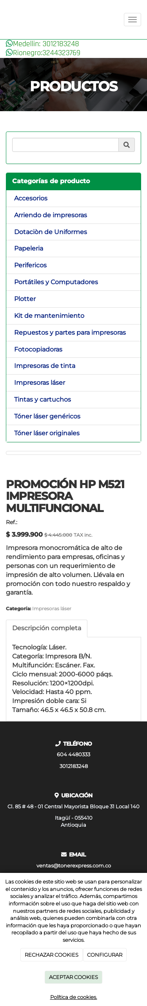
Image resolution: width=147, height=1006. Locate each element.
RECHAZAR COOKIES (51, 955)
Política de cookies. (73, 997)
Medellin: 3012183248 (46, 44)
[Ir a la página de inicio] (4, 19)
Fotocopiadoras (38, 349)
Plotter (25, 299)
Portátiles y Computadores (56, 282)
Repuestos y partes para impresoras (70, 332)
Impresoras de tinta (44, 366)
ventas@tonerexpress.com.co (73, 866)
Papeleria (28, 248)
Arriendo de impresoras (50, 215)
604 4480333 (73, 754)
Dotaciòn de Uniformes (50, 232)
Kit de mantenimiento (49, 315)
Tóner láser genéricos (47, 416)
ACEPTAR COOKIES (73, 977)
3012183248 (74, 766)
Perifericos (30, 265)
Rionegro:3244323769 (46, 53)
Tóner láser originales (47, 433)
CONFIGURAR (104, 955)
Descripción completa (46, 628)
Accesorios (30, 198)
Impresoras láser (39, 382)
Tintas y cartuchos (42, 399)
